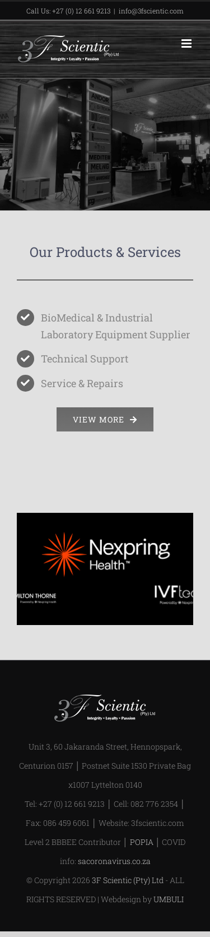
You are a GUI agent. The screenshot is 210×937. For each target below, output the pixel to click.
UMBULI (168, 899)
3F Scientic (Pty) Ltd (128, 880)
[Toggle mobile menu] (187, 43)
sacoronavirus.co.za (114, 861)
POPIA (141, 842)
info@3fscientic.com (151, 10)
